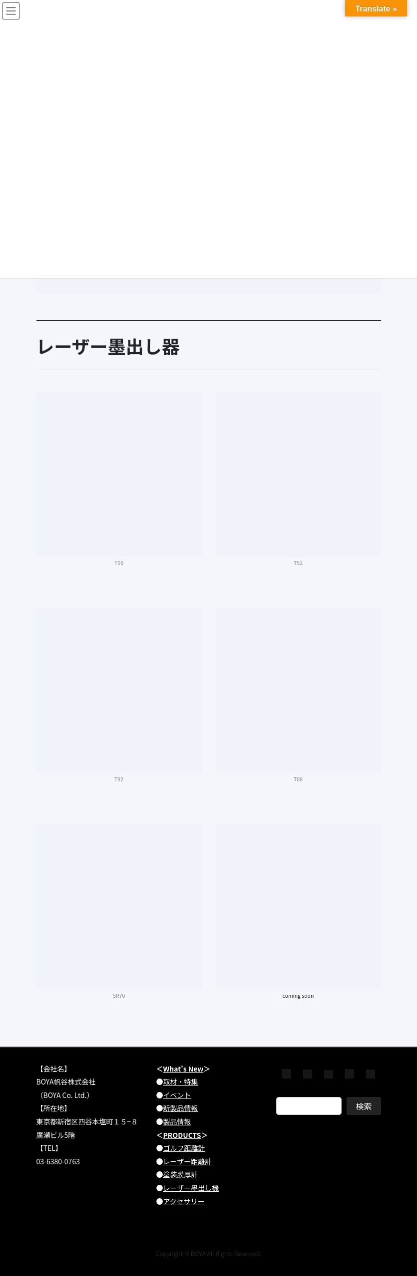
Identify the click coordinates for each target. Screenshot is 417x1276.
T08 (298, 779)
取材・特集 (180, 1082)
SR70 (119, 995)
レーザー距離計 (187, 1161)
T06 (118, 562)
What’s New (183, 1069)
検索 (364, 1106)
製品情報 (177, 1121)
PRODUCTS (182, 1135)
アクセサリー (184, 1201)
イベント (177, 1095)
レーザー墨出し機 (191, 1188)
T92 (118, 779)
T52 (298, 562)
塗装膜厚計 (180, 1174)
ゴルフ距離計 (184, 1148)
